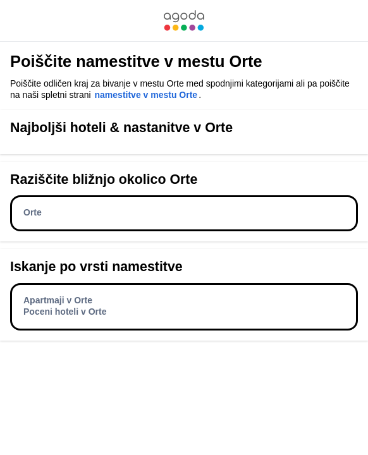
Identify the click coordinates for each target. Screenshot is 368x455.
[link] (184, 20)
